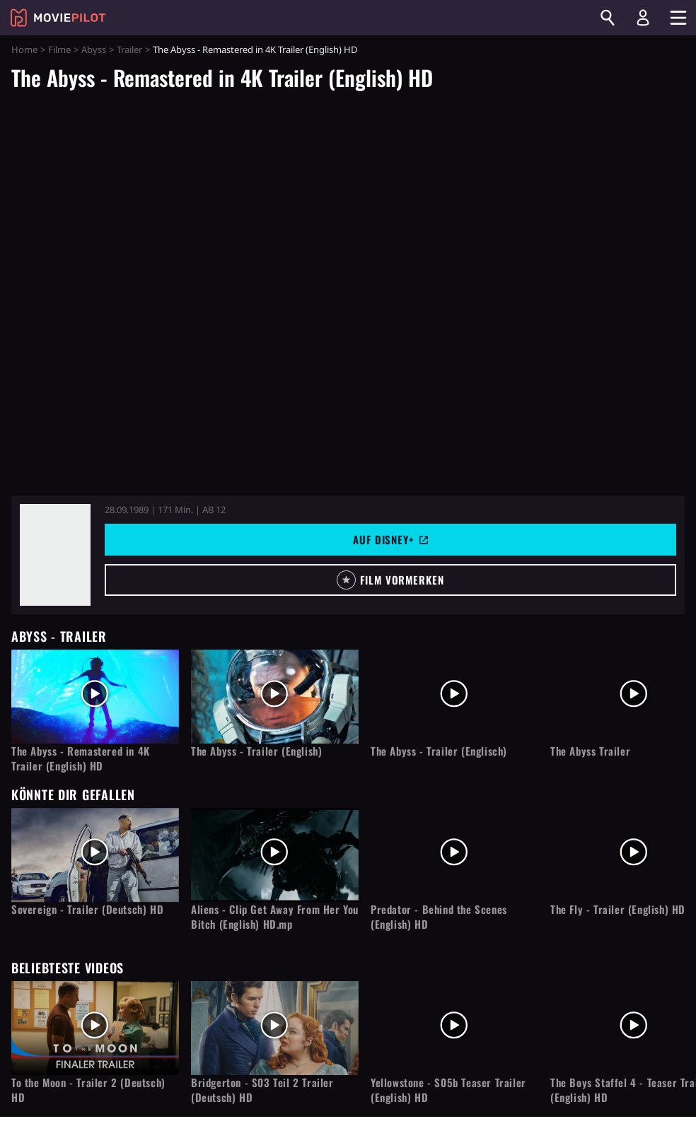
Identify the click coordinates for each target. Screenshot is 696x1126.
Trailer (129, 49)
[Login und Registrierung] (643, 17)
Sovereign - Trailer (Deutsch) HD (87, 909)
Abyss (93, 49)
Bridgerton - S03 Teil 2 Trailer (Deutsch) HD (262, 1090)
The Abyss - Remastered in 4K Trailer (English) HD (80, 758)
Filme (59, 49)
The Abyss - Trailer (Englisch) (439, 751)
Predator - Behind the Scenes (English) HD (439, 917)
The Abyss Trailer (590, 751)
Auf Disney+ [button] (390, 539)
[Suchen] (607, 17)
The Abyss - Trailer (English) (256, 751)
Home (24, 49)
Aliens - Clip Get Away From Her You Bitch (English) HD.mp (275, 917)
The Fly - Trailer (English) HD (617, 909)
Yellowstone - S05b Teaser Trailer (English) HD (448, 1090)
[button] (390, 580)
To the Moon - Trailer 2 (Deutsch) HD (88, 1090)
